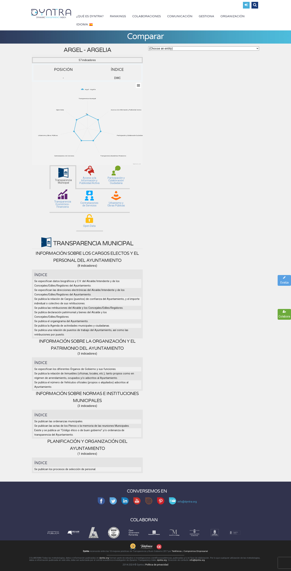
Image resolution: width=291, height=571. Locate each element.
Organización (232, 16)
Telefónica (177, 551)
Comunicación (179, 16)
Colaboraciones (146, 16)
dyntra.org (104, 558)
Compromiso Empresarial (196, 551)
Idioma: (84, 24)
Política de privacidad (156, 564)
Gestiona (206, 16)
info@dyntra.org (197, 560)
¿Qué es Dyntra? (90, 16)
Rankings (118, 16)
